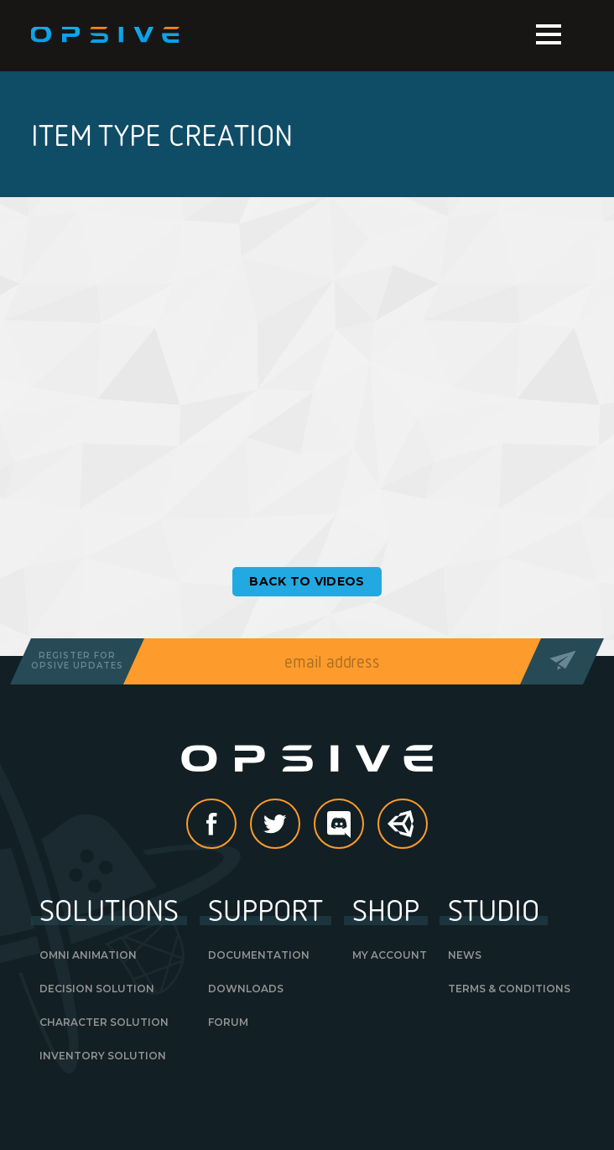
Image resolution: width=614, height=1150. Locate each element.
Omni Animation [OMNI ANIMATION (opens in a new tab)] (88, 955)
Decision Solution (96, 988)
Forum (228, 1022)
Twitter (299, 825)
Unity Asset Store (403, 832)
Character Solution (104, 1022)
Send (562, 661)
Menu (548, 34)
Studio (493, 909)
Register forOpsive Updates (77, 660)
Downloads (246, 988)
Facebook (236, 825)
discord (363, 825)
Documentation (259, 955)
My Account (389, 955)
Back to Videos (306, 581)
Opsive (106, 35)
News (464, 955)
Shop (385, 909)
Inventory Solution (102, 1055)
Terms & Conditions (509, 988)
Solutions (109, 909)
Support (265, 909)
